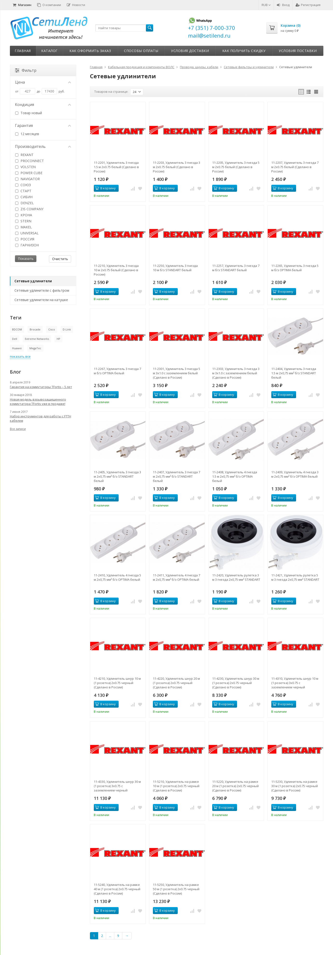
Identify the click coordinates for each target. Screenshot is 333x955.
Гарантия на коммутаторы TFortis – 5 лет (41, 387)
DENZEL (24, 203)
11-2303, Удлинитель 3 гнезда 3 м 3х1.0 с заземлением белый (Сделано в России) (235, 373)
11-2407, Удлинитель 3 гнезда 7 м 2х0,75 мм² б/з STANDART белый (176, 476)
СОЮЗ (23, 185)
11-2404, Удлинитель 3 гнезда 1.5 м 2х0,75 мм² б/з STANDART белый (293, 373)
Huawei (17, 348)
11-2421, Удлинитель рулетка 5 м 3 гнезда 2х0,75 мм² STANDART (295, 577)
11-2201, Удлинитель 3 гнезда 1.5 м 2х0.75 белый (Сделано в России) (116, 166)
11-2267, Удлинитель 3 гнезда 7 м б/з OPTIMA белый (117, 371)
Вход (283, 5)
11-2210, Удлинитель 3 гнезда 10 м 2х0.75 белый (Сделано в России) (116, 270)
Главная (23, 50)
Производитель (43, 146)
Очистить (60, 259)
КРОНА (23, 215)
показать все (20, 356)
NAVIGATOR (27, 179)
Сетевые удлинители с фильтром (41, 290)
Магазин (22, 5)
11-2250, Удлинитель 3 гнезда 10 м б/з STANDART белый (175, 267)
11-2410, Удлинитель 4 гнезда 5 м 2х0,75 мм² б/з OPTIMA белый (117, 577)
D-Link (67, 329)
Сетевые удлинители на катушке (41, 299)
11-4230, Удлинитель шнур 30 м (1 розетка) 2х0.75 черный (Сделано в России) (235, 682)
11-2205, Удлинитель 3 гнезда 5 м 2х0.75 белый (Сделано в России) (235, 166)
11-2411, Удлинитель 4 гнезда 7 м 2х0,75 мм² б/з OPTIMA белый (176, 577)
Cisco (51, 329)
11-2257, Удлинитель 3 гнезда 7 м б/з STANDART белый (235, 267)
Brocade (35, 329)
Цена (43, 82)
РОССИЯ (24, 239)
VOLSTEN (25, 167)
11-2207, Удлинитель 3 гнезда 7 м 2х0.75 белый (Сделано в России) (295, 166)
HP (58, 339)
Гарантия (43, 125)
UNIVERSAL (27, 233)
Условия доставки (190, 50)
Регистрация (308, 5)
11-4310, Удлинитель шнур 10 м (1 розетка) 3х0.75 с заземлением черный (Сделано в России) (294, 682)
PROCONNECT (29, 160)
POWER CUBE (28, 173)
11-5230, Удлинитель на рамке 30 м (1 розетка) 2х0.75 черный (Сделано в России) (294, 785)
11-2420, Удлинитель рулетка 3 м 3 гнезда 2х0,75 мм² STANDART (236, 577)
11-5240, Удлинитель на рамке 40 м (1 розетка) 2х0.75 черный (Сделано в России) (117, 889)
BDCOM (17, 329)
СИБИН (24, 197)
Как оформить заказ (90, 50)
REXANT (24, 154)
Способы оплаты (141, 50)
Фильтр (25, 70)
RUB (266, 5)
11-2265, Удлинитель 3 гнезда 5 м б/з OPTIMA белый (295, 267)
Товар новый (28, 113)
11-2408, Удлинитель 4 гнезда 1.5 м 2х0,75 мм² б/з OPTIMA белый (234, 476)
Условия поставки (298, 50)
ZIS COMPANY (29, 209)
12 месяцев (27, 134)
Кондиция (43, 104)
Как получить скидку (244, 50)
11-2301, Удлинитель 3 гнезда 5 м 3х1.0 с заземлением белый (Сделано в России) (176, 373)
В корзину (105, 188)
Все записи (18, 429)
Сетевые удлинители (33, 281)
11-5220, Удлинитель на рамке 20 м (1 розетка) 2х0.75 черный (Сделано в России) (235, 785)
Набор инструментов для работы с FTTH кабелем (40, 418)
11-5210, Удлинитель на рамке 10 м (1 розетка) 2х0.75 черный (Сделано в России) (176, 785)
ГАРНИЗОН (27, 245)
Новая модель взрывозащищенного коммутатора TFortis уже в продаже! (38, 401)
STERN (23, 221)
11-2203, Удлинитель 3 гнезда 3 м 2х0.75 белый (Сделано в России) (176, 166)
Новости (76, 5)
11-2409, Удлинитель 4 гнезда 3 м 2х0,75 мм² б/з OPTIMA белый (295, 474)
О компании (49, 5)
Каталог (49, 50)
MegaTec (35, 348)
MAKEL (23, 227)
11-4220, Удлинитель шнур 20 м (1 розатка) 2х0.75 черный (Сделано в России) (176, 682)
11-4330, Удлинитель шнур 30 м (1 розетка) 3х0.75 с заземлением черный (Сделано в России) (117, 785)
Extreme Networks (37, 339)
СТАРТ (23, 191)
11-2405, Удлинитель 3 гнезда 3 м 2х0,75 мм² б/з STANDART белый (117, 476)
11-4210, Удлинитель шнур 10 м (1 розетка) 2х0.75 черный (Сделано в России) (117, 682)
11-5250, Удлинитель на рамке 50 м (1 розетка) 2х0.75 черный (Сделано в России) (176, 889)
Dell (14, 339)
